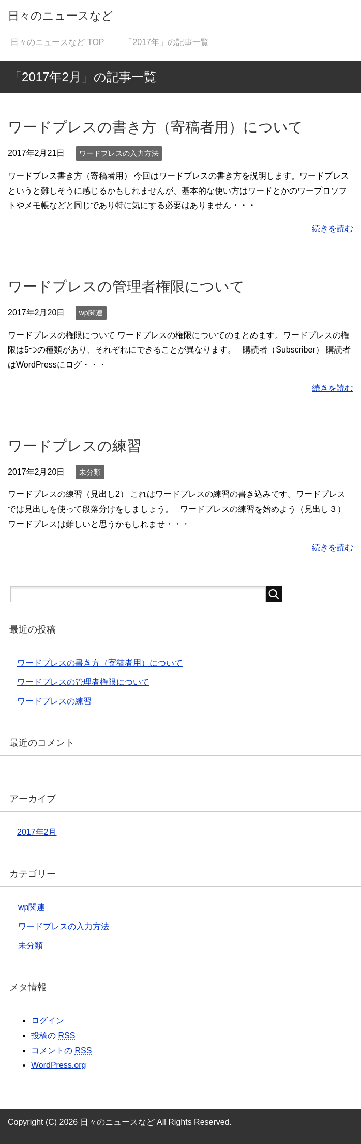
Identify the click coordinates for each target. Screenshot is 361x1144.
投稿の (53, 1035)
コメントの (61, 1050)
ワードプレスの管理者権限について (126, 286)
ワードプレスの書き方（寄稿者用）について (155, 127)
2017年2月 (37, 832)
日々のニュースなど (60, 15)
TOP (57, 42)
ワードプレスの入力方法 (119, 153)
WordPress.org (58, 1065)
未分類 (90, 472)
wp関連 (91, 313)
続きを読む (332, 228)
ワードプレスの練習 (74, 446)
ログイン (47, 1020)
